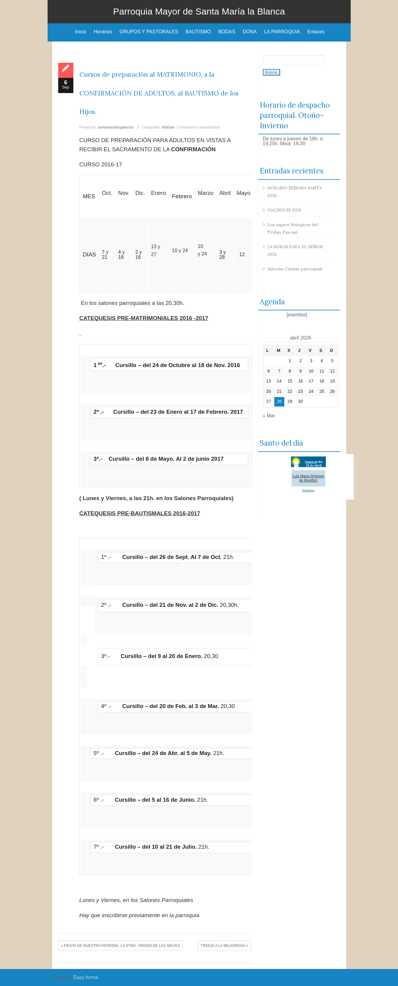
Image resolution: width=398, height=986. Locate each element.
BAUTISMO (198, 31)
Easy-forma (85, 977)
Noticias (168, 127)
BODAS (226, 31)
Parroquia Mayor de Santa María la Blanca (199, 11)
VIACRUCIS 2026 (284, 210)
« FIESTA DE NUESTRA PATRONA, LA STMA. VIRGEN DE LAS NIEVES (120, 946)
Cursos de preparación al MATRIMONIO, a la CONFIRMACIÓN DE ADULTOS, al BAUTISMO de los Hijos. (159, 93)
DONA (250, 31)
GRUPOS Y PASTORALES (148, 31)
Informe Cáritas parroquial (294, 269)
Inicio (80, 31)
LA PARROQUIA (282, 31)
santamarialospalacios (116, 127)
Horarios (103, 31)
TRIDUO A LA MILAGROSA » (224, 946)
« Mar (269, 415)
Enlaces (316, 31)
